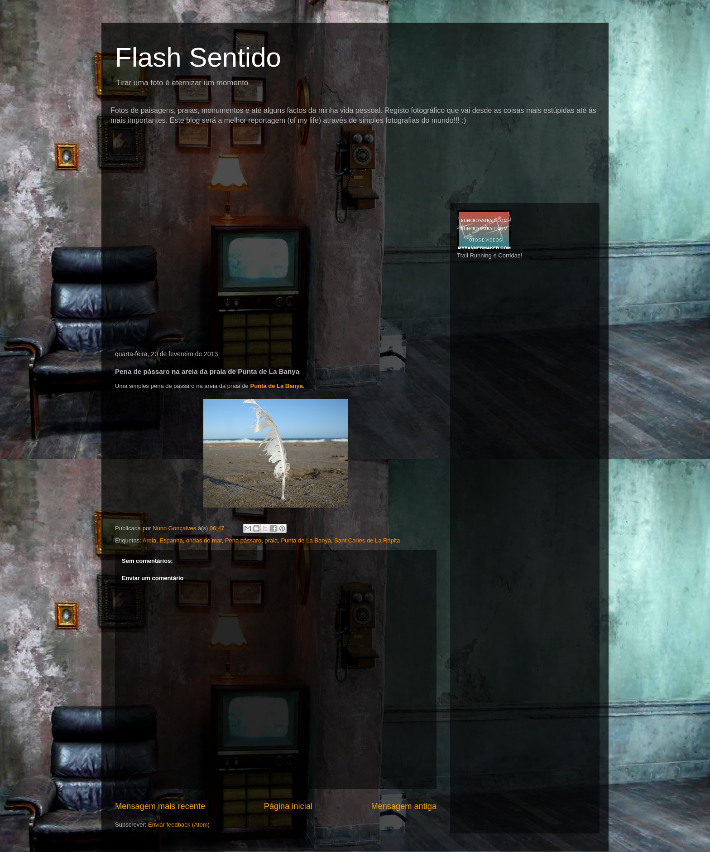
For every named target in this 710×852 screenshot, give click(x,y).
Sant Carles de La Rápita (367, 540)
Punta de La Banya (276, 385)
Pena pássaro (243, 540)
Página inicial (288, 806)
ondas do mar (204, 540)
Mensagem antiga (404, 806)
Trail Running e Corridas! (489, 255)
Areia (149, 540)
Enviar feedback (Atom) (179, 824)
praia (271, 540)
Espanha (170, 540)
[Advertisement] (275, 142)
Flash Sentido (198, 57)
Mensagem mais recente (160, 806)
